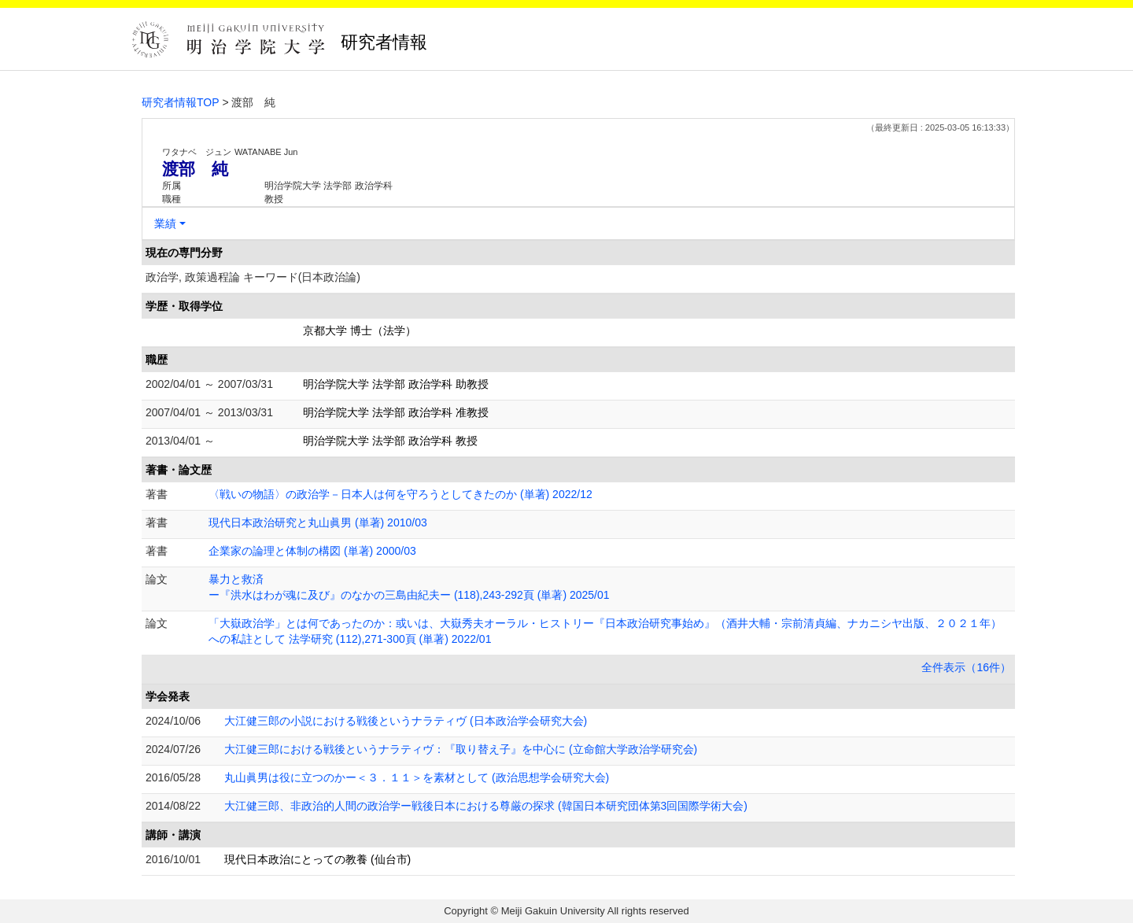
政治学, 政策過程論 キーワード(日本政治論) (253, 277)
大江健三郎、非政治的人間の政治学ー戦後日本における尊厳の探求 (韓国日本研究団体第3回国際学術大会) (485, 805)
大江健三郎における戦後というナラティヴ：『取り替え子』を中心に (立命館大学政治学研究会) (460, 749)
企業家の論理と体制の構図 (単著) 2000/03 (312, 551)
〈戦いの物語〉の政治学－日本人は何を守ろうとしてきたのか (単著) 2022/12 (400, 494)
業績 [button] (165, 223)
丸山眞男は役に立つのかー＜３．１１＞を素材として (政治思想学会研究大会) (416, 777)
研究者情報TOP (181, 102)
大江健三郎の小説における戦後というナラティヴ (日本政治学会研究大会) (405, 720)
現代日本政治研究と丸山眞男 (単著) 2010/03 (318, 522)
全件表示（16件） (966, 667)
